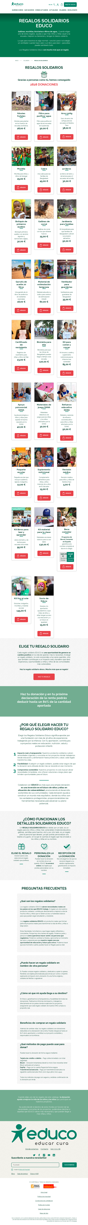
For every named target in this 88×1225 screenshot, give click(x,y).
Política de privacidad (44, 1196)
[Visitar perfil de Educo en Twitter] (34, 1155)
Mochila (21, 169)
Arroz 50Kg (66, 113)
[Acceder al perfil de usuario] (58, 4)
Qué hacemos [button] (29, 10)
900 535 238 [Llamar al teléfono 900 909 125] (55, 1149)
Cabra (44, 169)
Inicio (16, 60)
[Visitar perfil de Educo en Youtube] (49, 1155)
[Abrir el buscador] (54, 4)
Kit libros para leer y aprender (21, 532)
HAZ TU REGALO (44, 677)
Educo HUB (34, 1174)
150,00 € (64, 557)
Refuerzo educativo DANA (66, 407)
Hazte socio (70, 4)
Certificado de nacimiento (21, 345)
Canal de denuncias (44, 1209)
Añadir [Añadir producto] (21, 137)
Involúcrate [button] (72, 10)
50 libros (66, 169)
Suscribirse (69, 1165)
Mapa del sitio (44, 1213)
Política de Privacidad (24, 1169)
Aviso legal (44, 1192)
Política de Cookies (44, 1205)
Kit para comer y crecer (67, 345)
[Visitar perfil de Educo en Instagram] (44, 1155)
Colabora (26, 60)
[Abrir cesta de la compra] (62, 4)
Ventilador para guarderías (66, 284)
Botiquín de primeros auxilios (21, 224)
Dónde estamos (31, 1149)
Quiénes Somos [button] (17, 10)
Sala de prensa (22, 1174)
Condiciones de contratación (44, 1201)
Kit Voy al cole (21, 598)
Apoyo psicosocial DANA (21, 407)
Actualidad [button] (53, 10)
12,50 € (71, 557)
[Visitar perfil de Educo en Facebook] (39, 1155)
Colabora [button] (62, 10)
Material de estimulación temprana (44, 284)
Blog (50, 4)
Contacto (44, 1149)
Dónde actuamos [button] (41, 10)
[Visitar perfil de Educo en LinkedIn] (54, 1155)
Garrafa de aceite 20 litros (21, 284)
